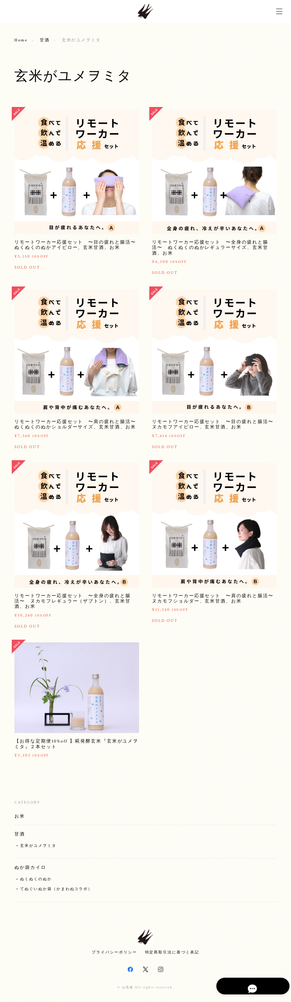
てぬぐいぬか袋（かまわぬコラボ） (56, 892)
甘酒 (45, 40)
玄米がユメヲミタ (38, 849)
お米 (19, 820)
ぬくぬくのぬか (36, 883)
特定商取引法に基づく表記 (172, 952)
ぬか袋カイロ (30, 871)
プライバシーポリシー (114, 952)
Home (21, 40)
